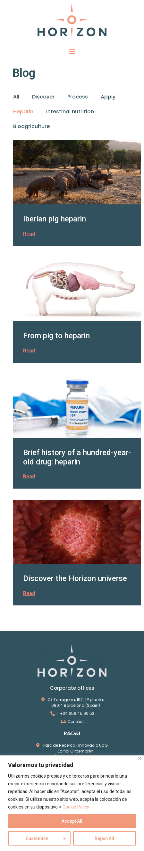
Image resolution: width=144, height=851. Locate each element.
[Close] (139, 758)
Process (77, 96)
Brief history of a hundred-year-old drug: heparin (77, 457)
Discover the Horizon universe (75, 578)
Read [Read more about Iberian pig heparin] (29, 234)
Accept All (72, 821)
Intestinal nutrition (70, 111)
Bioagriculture (31, 126)
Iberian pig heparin (54, 218)
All (16, 96)
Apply (108, 96)
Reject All (104, 838)
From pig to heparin (56, 335)
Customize (37, 838)
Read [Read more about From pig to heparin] (29, 351)
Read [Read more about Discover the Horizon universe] (29, 593)
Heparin (23, 111)
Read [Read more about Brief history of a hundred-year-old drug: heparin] (29, 476)
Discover (43, 96)
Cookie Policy (76, 806)
